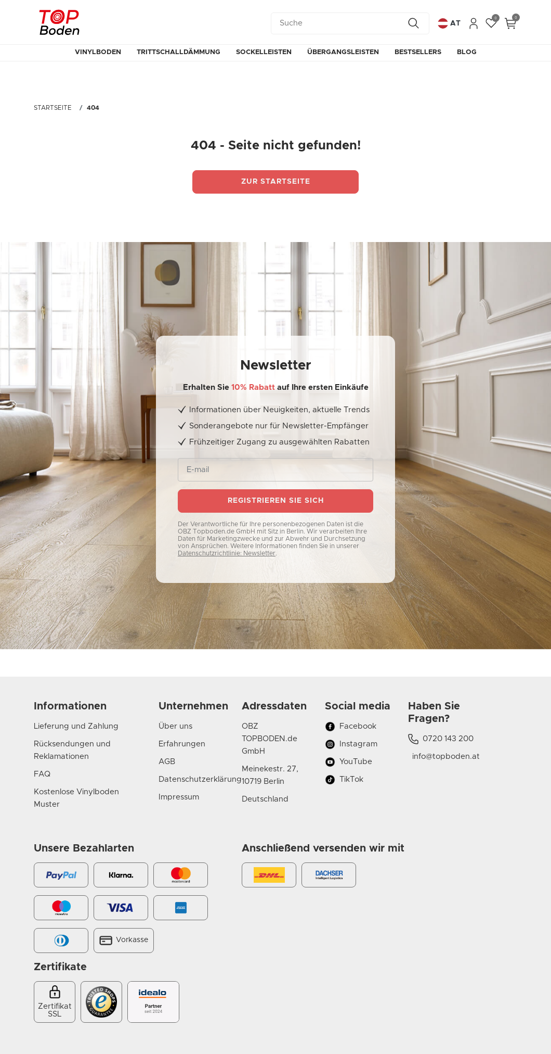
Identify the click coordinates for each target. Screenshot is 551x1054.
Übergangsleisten (343, 52)
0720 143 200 (441, 739)
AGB (167, 762)
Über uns (175, 726)
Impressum (179, 797)
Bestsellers (418, 52)
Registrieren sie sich (276, 500)
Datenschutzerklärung (192, 779)
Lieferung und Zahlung (76, 726)
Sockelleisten (264, 52)
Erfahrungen (182, 744)
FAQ (42, 774)
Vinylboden (98, 52)
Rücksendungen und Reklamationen (72, 750)
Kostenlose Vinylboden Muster (76, 798)
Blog (467, 52)
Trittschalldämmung (178, 52)
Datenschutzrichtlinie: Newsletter (227, 553)
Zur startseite (275, 181)
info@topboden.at (444, 756)
